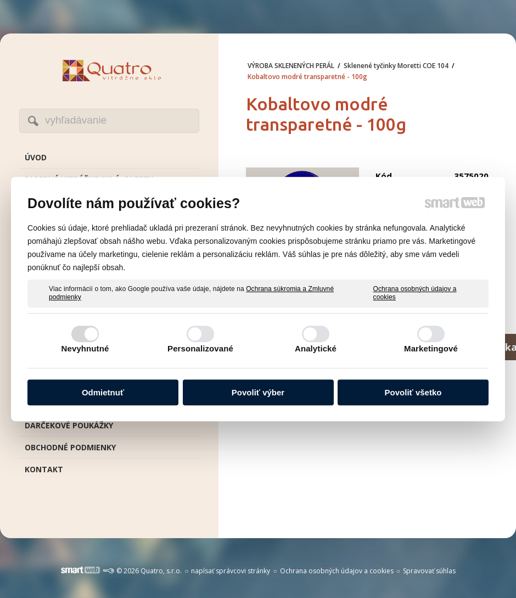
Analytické (315, 348)
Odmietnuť (103, 392)
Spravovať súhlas (429, 570)
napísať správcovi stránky (230, 570)
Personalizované (200, 348)
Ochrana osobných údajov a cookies (415, 293)
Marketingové (431, 348)
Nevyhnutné (85, 348)
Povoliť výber (258, 392)
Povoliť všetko (413, 392)
